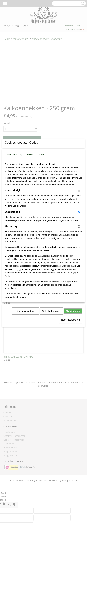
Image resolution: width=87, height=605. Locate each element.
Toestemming (14, 191)
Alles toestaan (73, 348)
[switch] (79, 228)
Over (42, 191)
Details (31, 191)
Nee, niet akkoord (70, 357)
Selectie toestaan (51, 348)
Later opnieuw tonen (25, 348)
